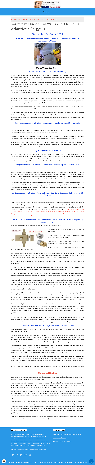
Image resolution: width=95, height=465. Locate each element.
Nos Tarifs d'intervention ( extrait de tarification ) (67, 434)
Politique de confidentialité (63, 462)
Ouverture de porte (59, 438)
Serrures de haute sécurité (62, 442)
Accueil (46, 12)
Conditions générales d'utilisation (19, 462)
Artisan (13, 19)
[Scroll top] (91, 461)
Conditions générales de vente (42, 462)
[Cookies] (4, 461)
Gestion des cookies (80, 462)
